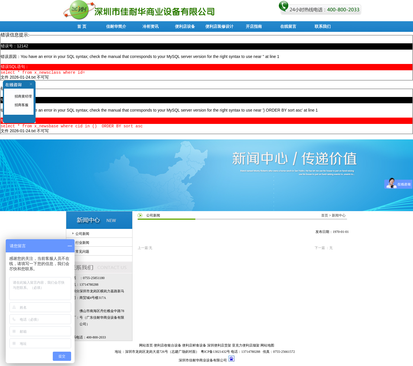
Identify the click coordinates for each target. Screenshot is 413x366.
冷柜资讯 (151, 26)
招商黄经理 (23, 96)
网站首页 (146, 347)
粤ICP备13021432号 (215, 353)
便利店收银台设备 (167, 347)
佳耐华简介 (116, 26)
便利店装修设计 (219, 26)
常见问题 (82, 253)
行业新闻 (82, 244)
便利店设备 (185, 26)
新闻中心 (339, 217)
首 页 (81, 26)
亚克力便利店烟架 (246, 347)
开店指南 (254, 26)
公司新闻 (82, 235)
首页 (324, 217)
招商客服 (21, 105)
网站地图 (267, 347)
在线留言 (288, 26)
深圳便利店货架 (219, 347)
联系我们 (323, 26)
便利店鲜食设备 (194, 347)
